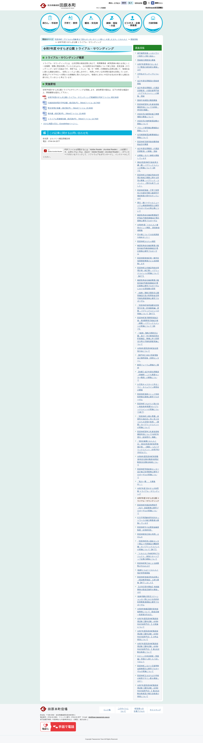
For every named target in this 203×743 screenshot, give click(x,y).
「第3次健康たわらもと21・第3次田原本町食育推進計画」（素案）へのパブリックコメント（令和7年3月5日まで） (148, 446)
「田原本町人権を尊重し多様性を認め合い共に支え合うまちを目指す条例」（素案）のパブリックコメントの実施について (148, 421)
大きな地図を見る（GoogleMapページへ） (60, 124)
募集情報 (134, 39)
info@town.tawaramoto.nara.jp (99, 717)
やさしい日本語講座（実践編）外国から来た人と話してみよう (148, 659)
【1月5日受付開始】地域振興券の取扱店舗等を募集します (148, 589)
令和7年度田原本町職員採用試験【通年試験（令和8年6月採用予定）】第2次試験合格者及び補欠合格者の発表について (148, 690)
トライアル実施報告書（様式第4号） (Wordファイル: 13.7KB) (73, 119)
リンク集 (107, 710)
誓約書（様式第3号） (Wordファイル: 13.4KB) (67, 113)
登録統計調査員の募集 (146, 60)
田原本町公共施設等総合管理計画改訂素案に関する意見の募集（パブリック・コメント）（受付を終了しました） (148, 180)
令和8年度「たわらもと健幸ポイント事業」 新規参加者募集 (148, 227)
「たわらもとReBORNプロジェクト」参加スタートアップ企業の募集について (148, 556)
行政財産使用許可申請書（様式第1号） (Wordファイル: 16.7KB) (74, 103)
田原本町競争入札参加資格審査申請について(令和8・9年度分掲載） (148, 107)
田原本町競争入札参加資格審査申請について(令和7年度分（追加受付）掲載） (148, 434)
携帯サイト (159, 3)
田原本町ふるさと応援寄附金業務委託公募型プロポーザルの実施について (148, 668)
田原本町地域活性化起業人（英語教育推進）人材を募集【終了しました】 (148, 580)
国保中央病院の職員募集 (147, 100)
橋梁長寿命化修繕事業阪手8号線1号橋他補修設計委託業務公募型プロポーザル (148, 218)
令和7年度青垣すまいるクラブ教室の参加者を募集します (148, 67)
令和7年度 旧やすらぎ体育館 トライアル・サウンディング (148, 491)
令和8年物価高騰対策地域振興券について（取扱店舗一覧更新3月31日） (148, 611)
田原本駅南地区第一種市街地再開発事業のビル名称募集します (148, 261)
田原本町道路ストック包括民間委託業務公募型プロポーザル (148, 397)
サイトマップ (155, 710)
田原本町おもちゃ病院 (146, 241)
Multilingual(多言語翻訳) (154, 8)
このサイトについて (123, 709)
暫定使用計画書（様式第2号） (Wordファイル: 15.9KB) (70, 108)
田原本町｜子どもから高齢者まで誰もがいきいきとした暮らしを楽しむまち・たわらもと (91, 39)
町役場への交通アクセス (139, 709)
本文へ (111, 3)
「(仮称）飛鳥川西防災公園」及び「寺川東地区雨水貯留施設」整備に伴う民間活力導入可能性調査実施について (148, 338)
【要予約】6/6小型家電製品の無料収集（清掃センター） (148, 358)
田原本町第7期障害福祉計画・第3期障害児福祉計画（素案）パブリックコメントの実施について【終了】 (148, 323)
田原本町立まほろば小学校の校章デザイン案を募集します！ (148, 678)
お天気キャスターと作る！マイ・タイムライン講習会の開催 (148, 387)
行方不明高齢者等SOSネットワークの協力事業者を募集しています (148, 520)
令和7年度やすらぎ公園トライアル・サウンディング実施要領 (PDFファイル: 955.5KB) (83, 97)
